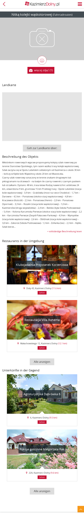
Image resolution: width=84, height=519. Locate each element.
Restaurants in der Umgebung (23, 241)
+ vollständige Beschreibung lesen (64, 231)
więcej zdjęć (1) (41, 70)
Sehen (42, 292)
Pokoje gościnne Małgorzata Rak (42, 449)
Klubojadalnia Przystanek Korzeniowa (42, 265)
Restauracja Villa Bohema (42, 320)
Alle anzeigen (42, 362)
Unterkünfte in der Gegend (20, 370)
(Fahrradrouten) (63, 14)
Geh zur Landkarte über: (42, 148)
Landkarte (9, 85)
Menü (80, 4)
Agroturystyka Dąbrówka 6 (42, 394)
